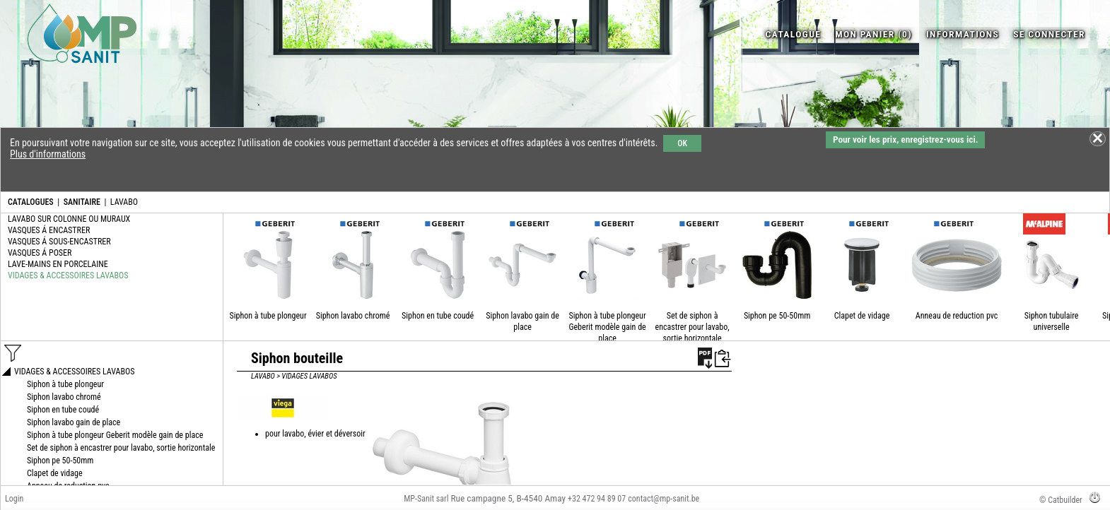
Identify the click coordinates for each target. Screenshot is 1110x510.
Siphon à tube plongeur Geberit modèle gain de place (606, 327)
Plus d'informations (48, 154)
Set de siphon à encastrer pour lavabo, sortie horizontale (692, 327)
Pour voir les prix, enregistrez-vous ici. (905, 139)
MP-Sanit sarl (426, 499)
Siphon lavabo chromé (353, 316)
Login (14, 499)
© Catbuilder (1060, 500)
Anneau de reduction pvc (957, 316)
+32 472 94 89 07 (597, 499)
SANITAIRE (82, 202)
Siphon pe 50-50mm (777, 316)
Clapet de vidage (862, 316)
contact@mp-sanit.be (663, 499)
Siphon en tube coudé (438, 316)
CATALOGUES (31, 202)
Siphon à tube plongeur (268, 316)
